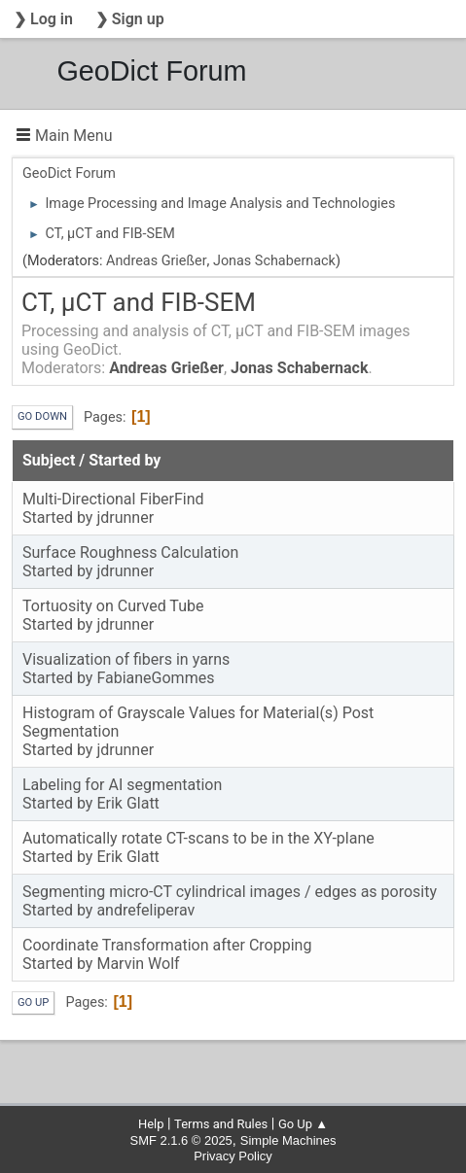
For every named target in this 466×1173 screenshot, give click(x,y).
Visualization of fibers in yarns (126, 659)
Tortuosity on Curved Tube (112, 606)
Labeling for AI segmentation (122, 785)
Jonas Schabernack (274, 261)
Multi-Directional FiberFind (113, 499)
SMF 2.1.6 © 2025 (181, 1140)
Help (151, 1124)
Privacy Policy (233, 1156)
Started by (125, 460)
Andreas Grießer (156, 261)
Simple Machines (288, 1140)
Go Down (42, 416)
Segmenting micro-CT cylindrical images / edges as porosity (229, 891)
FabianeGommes (155, 678)
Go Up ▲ (303, 1124)
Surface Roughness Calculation (130, 552)
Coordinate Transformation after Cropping (166, 945)
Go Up (33, 1002)
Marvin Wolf (137, 963)
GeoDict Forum (151, 70)
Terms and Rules (221, 1124)
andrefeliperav (145, 910)
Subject (48, 460)
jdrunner (125, 517)
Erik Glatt (127, 803)
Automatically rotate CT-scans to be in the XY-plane (198, 838)
